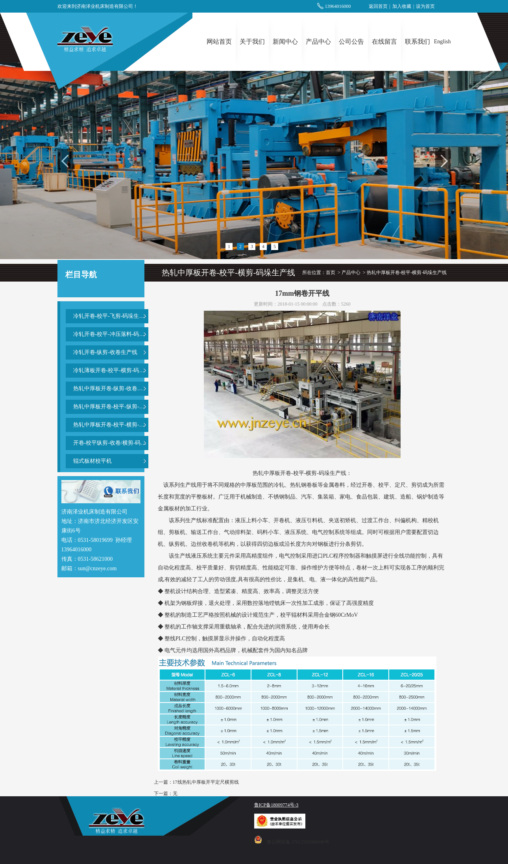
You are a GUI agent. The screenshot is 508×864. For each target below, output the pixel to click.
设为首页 (425, 6)
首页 (330, 272)
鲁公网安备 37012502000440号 (298, 842)
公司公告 (351, 41)
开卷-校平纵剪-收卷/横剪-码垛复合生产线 (110, 443)
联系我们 (417, 41)
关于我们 (252, 41)
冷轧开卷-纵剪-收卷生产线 (105, 352)
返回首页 (378, 6)
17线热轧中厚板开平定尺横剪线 (206, 782)
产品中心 (318, 41)
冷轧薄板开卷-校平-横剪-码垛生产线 (110, 370)
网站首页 (219, 41)
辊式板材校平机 (92, 461)
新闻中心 (285, 41)
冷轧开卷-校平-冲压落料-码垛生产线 (110, 334)
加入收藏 (401, 6)
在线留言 (384, 41)
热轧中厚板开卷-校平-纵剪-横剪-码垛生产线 (110, 407)
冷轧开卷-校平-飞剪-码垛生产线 (110, 316)
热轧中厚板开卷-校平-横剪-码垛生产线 (110, 425)
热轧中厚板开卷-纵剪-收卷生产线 (110, 388)
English (442, 41)
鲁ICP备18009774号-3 (276, 805)
